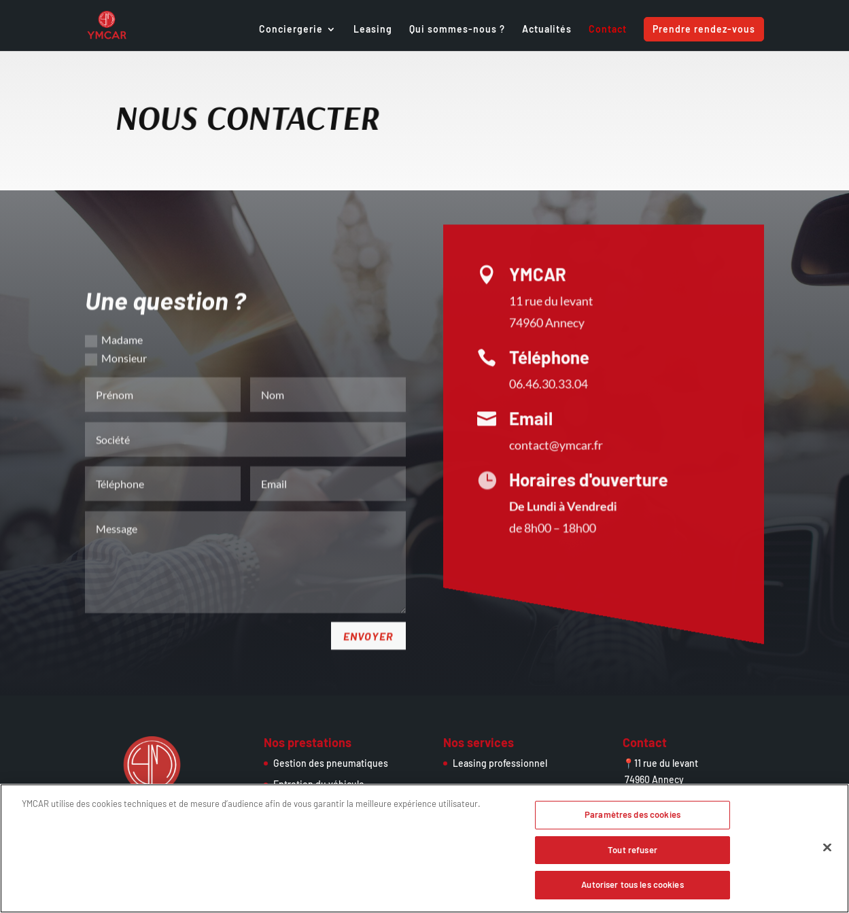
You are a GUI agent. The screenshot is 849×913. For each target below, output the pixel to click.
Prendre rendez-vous (704, 29)
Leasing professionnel (500, 763)
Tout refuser (632, 854)
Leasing (372, 29)
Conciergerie (291, 29)
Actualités (547, 29)
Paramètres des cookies (632, 819)
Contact (608, 29)
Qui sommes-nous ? (457, 29)
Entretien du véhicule (318, 784)
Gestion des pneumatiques (330, 763)
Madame (114, 325)
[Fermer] (827, 852)
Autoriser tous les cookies (632, 889)
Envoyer (368, 621)
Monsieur (116, 344)
